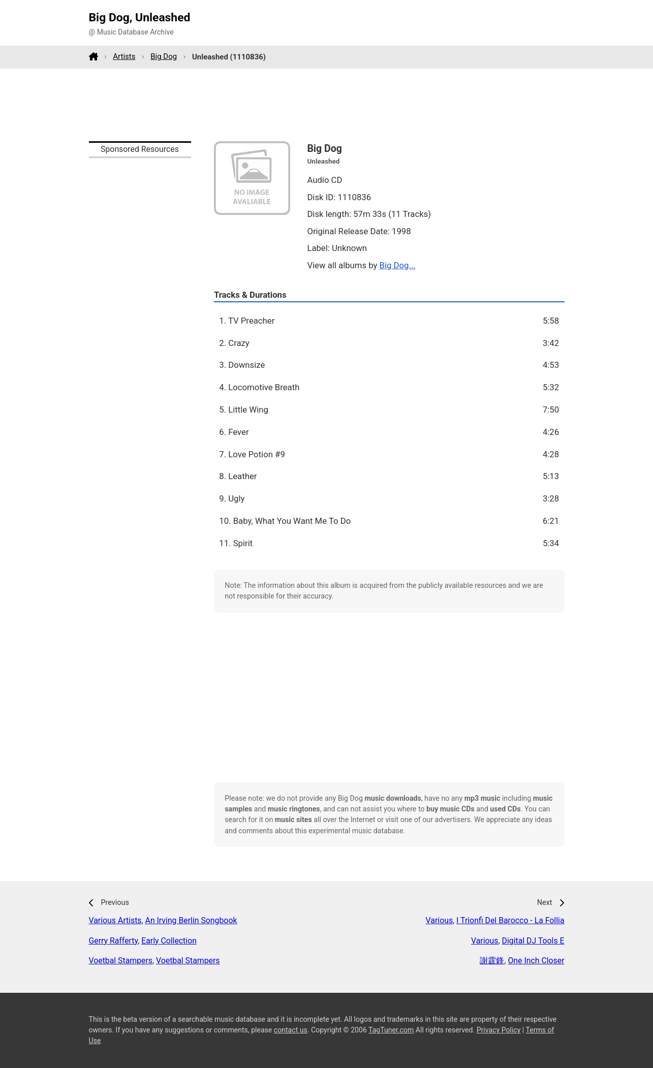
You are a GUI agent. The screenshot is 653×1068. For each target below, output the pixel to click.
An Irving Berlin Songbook (191, 920)
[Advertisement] (327, 105)
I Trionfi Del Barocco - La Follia (510, 920)
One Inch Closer (536, 960)
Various (439, 920)
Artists (124, 56)
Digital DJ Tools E (533, 941)
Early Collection (169, 941)
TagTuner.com (391, 1030)
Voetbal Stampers (120, 960)
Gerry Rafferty (113, 941)
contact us (290, 1030)
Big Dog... (398, 265)
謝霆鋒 (492, 960)
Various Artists (115, 920)
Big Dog (163, 56)
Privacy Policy (499, 1030)
